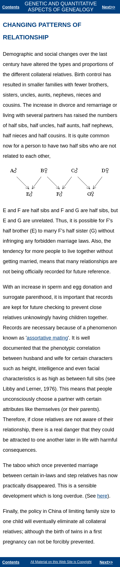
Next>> (108, 7)
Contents (10, 7)
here (102, 496)
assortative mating (47, 338)
